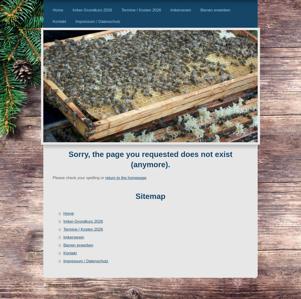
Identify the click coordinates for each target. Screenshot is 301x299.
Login (253, 285)
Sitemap (78, 285)
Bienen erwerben (78, 245)
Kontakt (70, 253)
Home (68, 213)
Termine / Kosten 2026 (83, 229)
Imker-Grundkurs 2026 (83, 221)
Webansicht (248, 290)
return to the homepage (126, 178)
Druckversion (56, 285)
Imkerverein (73, 237)
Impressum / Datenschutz (85, 261)
